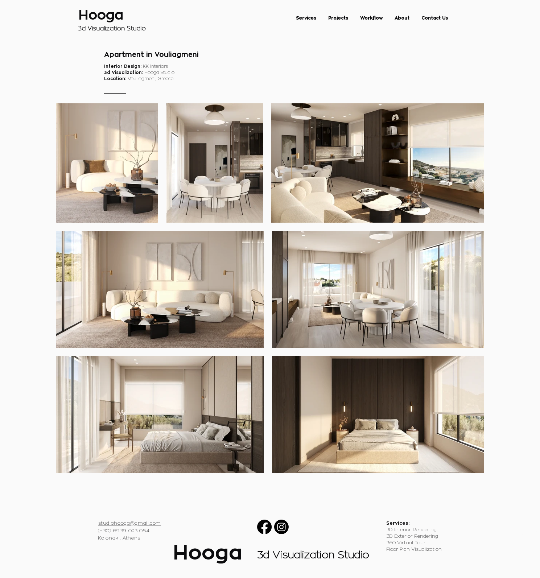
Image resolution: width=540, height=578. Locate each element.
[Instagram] (281, 527)
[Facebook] (264, 527)
